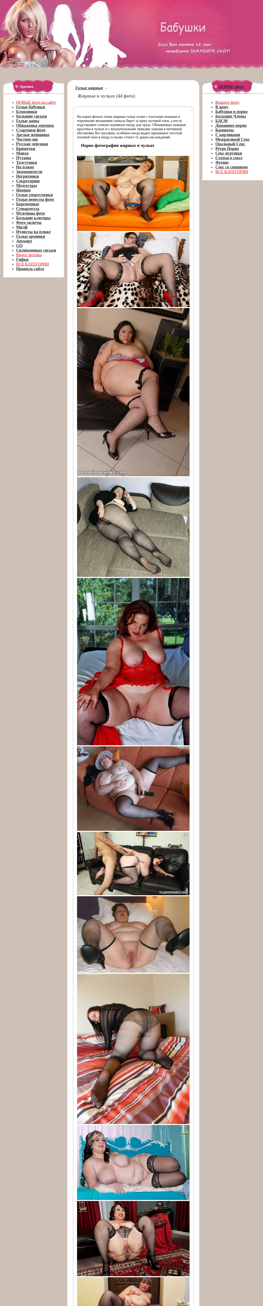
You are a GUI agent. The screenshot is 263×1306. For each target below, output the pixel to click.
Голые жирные (89, 88)
